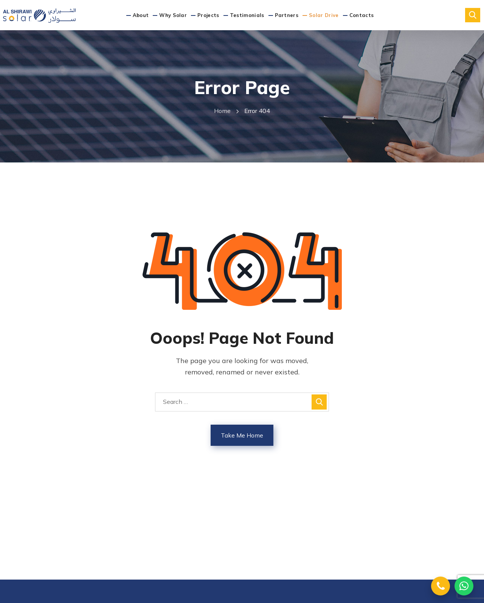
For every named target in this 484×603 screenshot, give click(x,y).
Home (222, 110)
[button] (472, 15)
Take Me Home (242, 435)
